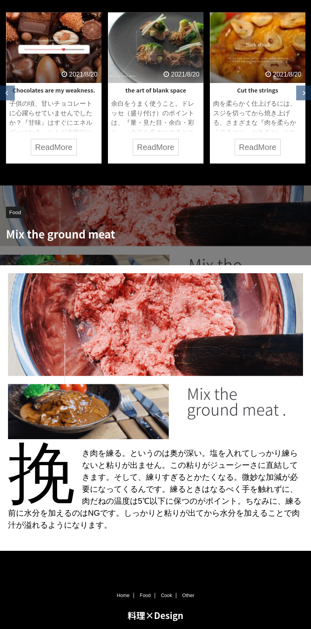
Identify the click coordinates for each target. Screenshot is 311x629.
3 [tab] (155, 173)
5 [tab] (179, 173)
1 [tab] (132, 173)
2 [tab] (144, 173)
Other (188, 596)
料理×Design (155, 616)
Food (145, 596)
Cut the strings (257, 90)
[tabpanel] (54, 88)
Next (303, 93)
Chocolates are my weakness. (53, 90)
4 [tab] (167, 173)
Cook (166, 596)
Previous (7, 93)
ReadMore (53, 147)
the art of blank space (155, 90)
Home (123, 596)
